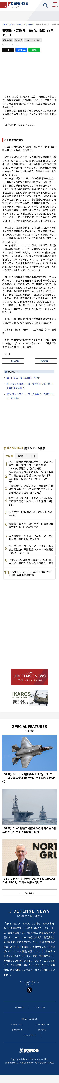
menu (54, 8)
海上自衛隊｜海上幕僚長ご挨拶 (22, 377)
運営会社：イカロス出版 (29, 1022)
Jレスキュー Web (40, 1009)
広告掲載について (17, 1028)
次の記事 (15, 361)
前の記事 (44, 361)
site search (45, 5)
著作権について (17, 1034)
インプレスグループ (29, 1040)
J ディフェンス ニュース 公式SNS (29, 987)
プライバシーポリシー (42, 1028)
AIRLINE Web (19, 1009)
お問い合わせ (41, 1034)
